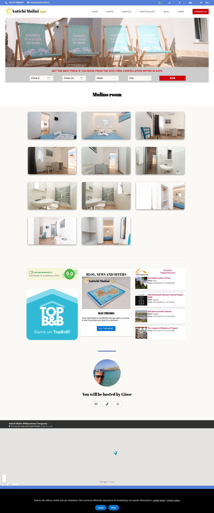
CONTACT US (201, 11)
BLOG (166, 12)
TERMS (180, 12)
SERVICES (126, 12)
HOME (95, 12)
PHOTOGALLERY (147, 12)
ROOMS (109, 12)
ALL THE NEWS (106, 328)
